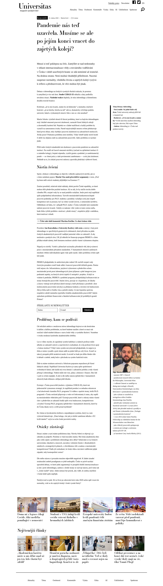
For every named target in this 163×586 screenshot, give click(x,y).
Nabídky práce (113, 3)
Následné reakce (56, 98)
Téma (80, 10)
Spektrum (133, 10)
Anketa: (117, 126)
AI (116, 10)
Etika (112, 10)
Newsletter (125, 3)
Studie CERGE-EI (66, 94)
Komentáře (97, 10)
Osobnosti (88, 10)
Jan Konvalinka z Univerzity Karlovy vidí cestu (63, 228)
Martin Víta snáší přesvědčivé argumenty (72, 177)
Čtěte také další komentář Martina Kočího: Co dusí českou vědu (65, 221)
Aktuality (73, 10)
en (143, 3)
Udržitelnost (123, 10)
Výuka (105, 10)
